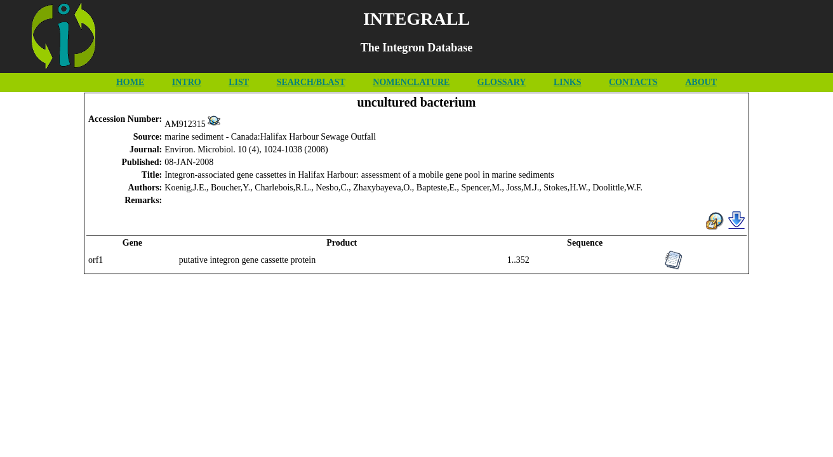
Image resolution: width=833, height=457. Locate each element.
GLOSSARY (501, 82)
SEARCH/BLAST (311, 82)
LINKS (568, 82)
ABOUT (701, 82)
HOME (130, 82)
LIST (239, 82)
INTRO (186, 82)
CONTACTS (633, 82)
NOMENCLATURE (411, 82)
